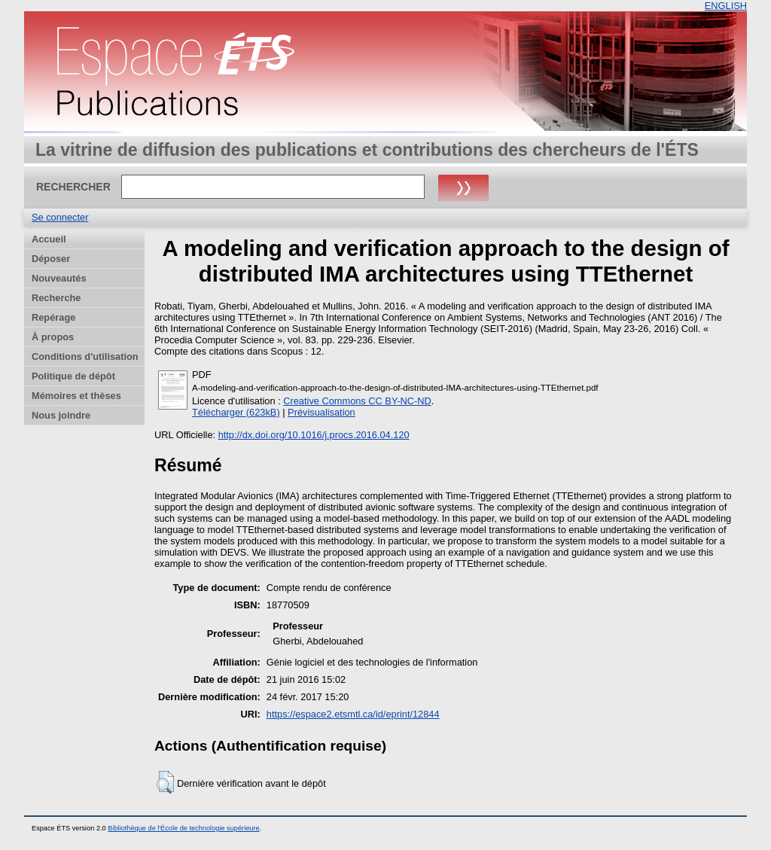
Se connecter (60, 217)
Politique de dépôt (73, 376)
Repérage (53, 317)
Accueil (49, 239)
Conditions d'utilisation (85, 356)
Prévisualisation (321, 412)
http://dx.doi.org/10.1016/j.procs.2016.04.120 (314, 434)
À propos (53, 337)
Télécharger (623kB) (236, 412)
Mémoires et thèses (76, 395)
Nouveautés (59, 278)
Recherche (56, 297)
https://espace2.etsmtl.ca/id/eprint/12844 (353, 714)
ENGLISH (726, 5)
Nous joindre (61, 415)
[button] (165, 782)
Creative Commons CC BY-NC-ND (357, 401)
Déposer (51, 258)
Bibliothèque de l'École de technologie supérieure (183, 828)
